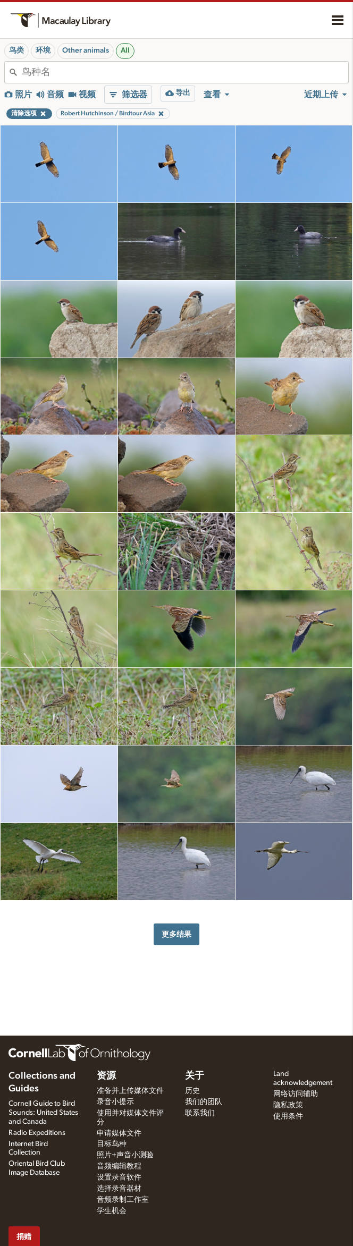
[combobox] (185, 72)
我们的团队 (203, 1102)
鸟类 (16, 50)
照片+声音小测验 (125, 1155)
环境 (43, 50)
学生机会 (112, 1211)
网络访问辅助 (295, 1094)
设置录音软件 (119, 1177)
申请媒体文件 (119, 1133)
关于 (194, 1076)
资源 (106, 1076)
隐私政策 (288, 1105)
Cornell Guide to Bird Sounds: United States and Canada (43, 1112)
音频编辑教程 (119, 1166)
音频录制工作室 (123, 1199)
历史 (192, 1091)
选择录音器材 (119, 1188)
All (125, 50)
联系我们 (200, 1113)
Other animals (85, 50)
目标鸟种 (112, 1144)
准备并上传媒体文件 (130, 1091)
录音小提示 (115, 1102)
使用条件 (288, 1116)
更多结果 (176, 934)
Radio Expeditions (37, 1133)
